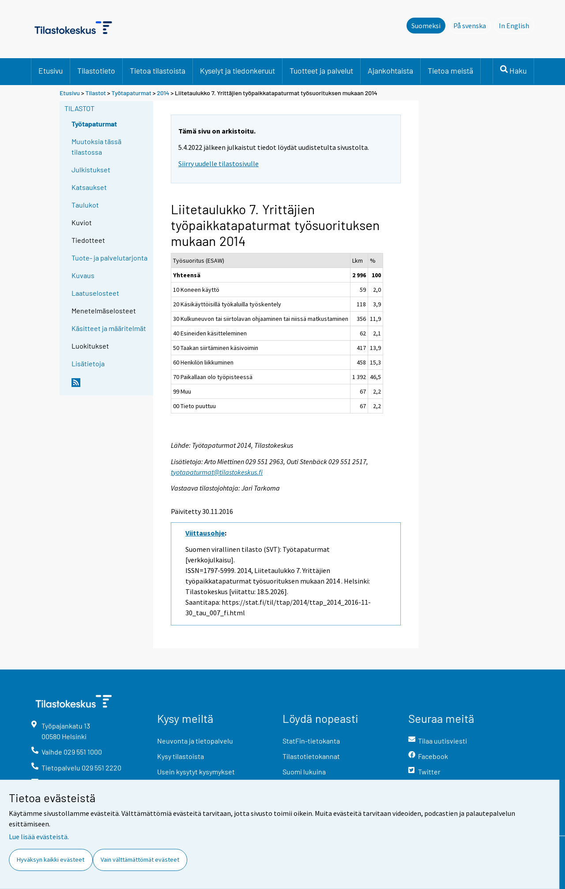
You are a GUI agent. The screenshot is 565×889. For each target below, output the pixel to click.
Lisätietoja (88, 363)
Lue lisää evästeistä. (39, 836)
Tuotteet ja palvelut (321, 70)
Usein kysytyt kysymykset (196, 771)
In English (516, 25)
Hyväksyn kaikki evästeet (50, 859)
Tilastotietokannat (311, 756)
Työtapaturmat (131, 93)
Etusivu (50, 70)
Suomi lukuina (304, 771)
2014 (163, 93)
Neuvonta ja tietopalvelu (195, 740)
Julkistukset (91, 169)
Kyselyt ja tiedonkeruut (237, 70)
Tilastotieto (96, 70)
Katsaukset (89, 187)
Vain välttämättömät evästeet (140, 859)
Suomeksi (426, 25)
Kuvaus (83, 275)
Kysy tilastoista (180, 756)
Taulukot (85, 205)
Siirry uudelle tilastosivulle (218, 163)
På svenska (472, 25)
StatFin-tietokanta (311, 740)
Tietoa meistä (450, 70)
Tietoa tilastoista (157, 70)
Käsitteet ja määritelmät (109, 328)
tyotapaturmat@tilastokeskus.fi (217, 472)
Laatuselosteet (95, 293)
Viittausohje (205, 532)
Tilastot (95, 93)
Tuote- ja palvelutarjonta (109, 257)
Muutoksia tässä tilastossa (96, 146)
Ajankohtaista (390, 70)
